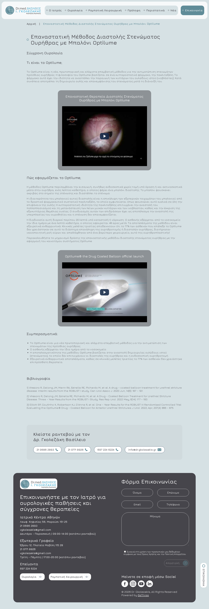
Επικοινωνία (192, 10)
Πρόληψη (132, 10)
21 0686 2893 (47, 449)
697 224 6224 (107, 449)
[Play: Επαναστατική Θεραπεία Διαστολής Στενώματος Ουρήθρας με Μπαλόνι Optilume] (104, 136)
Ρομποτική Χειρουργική (104, 10)
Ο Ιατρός (54, 10)
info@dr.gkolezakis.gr (144, 449)
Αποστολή (177, 563)
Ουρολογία (74, 10)
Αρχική (31, 23)
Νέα (172, 10)
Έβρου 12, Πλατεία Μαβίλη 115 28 (41, 545)
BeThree (143, 595)
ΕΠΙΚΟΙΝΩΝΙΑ (203, 575)
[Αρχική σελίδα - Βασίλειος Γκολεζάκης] (23, 15)
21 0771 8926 (78, 449)
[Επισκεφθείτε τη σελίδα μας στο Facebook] (124, 583)
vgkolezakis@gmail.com (35, 529)
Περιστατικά (154, 10)
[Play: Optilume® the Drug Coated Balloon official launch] (104, 292)
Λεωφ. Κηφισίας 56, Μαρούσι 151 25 (43, 521)
